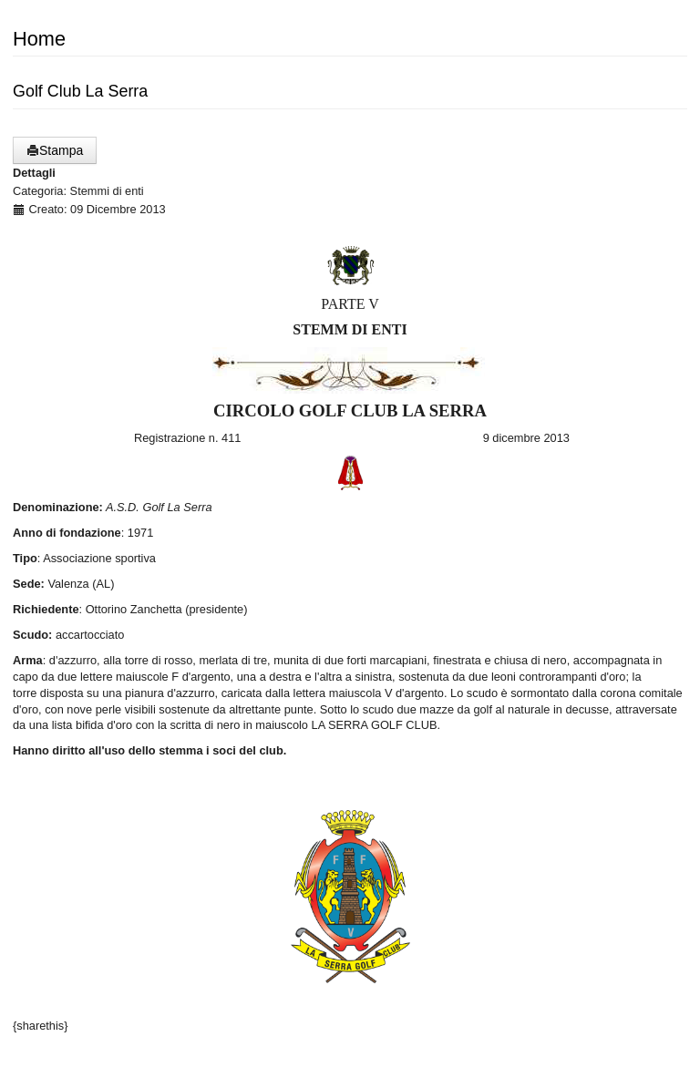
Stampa (54, 150)
